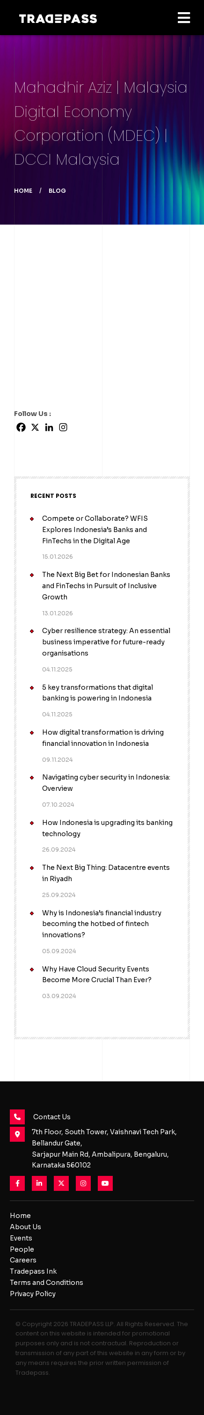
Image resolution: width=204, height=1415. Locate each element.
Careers (23, 1260)
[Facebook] (21, 427)
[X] (35, 427)
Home (23, 190)
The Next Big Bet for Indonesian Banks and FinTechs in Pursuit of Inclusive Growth (106, 585)
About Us (25, 1227)
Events (21, 1238)
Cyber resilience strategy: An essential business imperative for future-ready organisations (106, 642)
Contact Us (40, 1117)
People (22, 1249)
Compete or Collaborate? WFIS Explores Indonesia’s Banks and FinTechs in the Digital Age (95, 529)
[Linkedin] (49, 427)
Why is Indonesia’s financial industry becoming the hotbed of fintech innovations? (101, 924)
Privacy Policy (33, 1294)
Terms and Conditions (46, 1282)
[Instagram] (63, 427)
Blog (57, 190)
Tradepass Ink (33, 1271)
